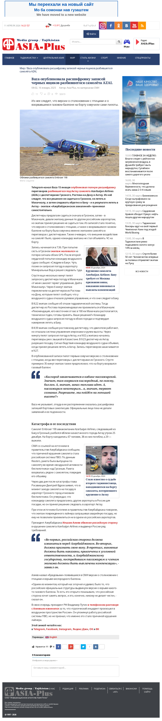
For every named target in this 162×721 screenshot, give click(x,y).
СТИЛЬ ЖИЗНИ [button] (88, 58)
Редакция (68, 688)
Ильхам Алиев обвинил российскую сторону (90, 522)
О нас (52, 688)
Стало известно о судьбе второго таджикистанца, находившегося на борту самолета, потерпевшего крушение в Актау (101, 487)
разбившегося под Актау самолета (69, 191)
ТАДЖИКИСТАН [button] (29, 57)
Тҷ (88, 25)
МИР (72, 57)
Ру (84, 25)
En (93, 25)
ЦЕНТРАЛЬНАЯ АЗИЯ (53, 57)
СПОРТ (104, 57)
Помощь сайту (147, 690)
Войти (91, 33)
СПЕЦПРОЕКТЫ (143, 57)
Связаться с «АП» (115, 690)
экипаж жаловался (63, 251)
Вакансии (131, 688)
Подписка (99, 688)
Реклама (83, 688)
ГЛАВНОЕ (9, 57)
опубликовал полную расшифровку (93, 187)
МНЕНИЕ (121, 57)
